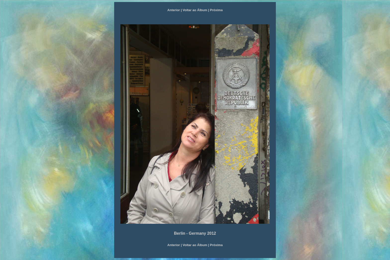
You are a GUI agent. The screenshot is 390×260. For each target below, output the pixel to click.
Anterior (173, 10)
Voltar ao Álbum (195, 10)
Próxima (216, 10)
